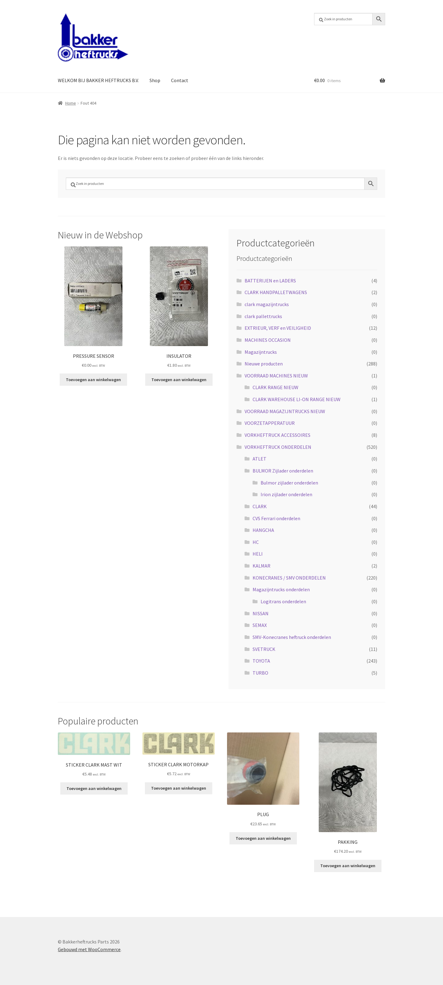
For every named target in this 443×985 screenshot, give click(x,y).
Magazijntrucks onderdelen (281, 589)
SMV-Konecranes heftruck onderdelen (292, 637)
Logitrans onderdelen (283, 601)
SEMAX (260, 625)
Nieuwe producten (264, 364)
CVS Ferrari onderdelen (276, 518)
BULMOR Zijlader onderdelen (283, 471)
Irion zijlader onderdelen (286, 494)
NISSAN (261, 613)
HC (256, 542)
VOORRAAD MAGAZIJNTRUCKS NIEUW (285, 411)
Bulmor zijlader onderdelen (289, 483)
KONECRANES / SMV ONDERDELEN (289, 578)
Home (70, 103)
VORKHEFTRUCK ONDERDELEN (278, 447)
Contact (179, 80)
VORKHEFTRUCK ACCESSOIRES (277, 435)
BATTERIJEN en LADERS (270, 280)
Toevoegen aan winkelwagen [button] (93, 379)
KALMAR (261, 566)
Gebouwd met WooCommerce (89, 949)
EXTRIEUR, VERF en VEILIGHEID (278, 328)
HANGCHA (263, 530)
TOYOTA (261, 661)
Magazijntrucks (261, 352)
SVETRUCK (264, 649)
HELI (258, 554)
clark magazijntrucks (267, 304)
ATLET (259, 459)
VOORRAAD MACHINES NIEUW (276, 376)
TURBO (260, 673)
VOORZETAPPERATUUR (270, 423)
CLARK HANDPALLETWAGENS (276, 292)
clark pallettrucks (263, 316)
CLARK (260, 506)
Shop (155, 80)
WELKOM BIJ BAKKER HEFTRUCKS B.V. (98, 80)
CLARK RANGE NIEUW (275, 387)
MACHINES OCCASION (268, 340)
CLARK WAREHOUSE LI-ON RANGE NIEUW (297, 399)
